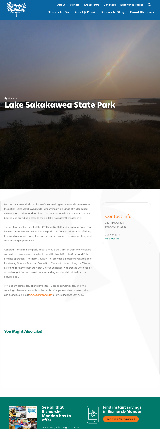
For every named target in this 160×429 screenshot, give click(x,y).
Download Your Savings (120, 407)
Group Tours (91, 5)
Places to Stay (112, 12)
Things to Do (58, 12)
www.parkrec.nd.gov (41, 283)
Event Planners (142, 12)
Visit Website (112, 227)
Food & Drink (85, 12)
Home (9, 99)
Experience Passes (131, 5)
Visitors (74, 5)
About (61, 5)
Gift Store (110, 5)
